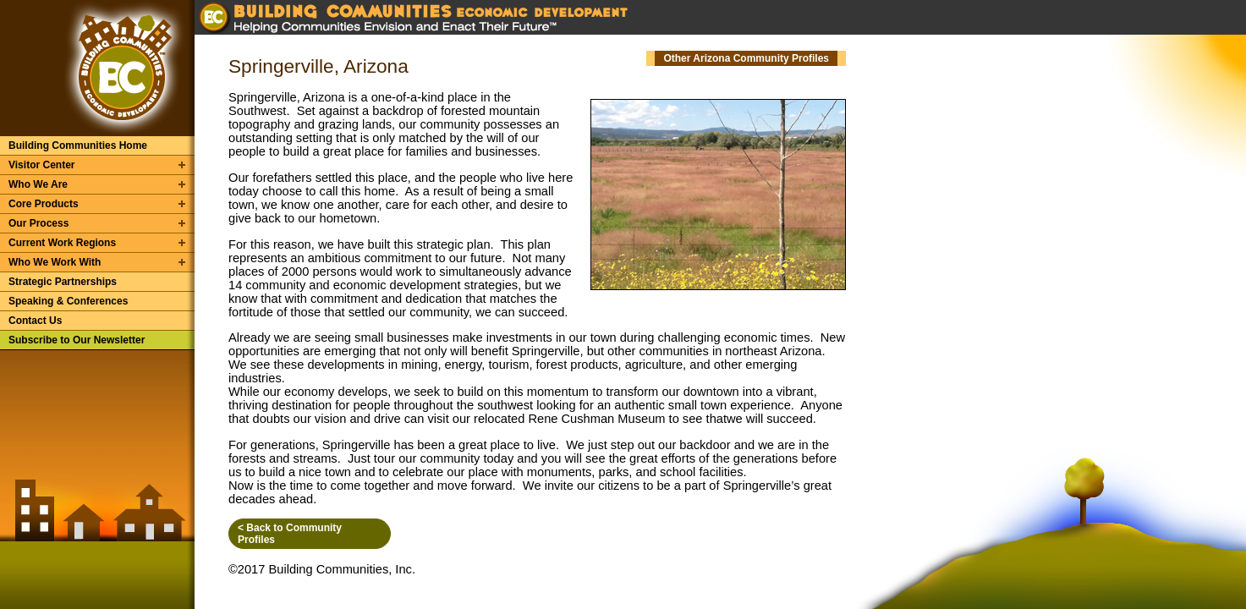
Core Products (43, 204)
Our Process (38, 223)
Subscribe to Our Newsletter (76, 340)
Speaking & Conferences (68, 301)
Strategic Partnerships (62, 282)
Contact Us (35, 320)
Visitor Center (41, 165)
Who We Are (38, 184)
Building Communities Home (77, 145)
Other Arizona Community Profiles (746, 58)
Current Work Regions (62, 243)
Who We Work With (54, 262)
